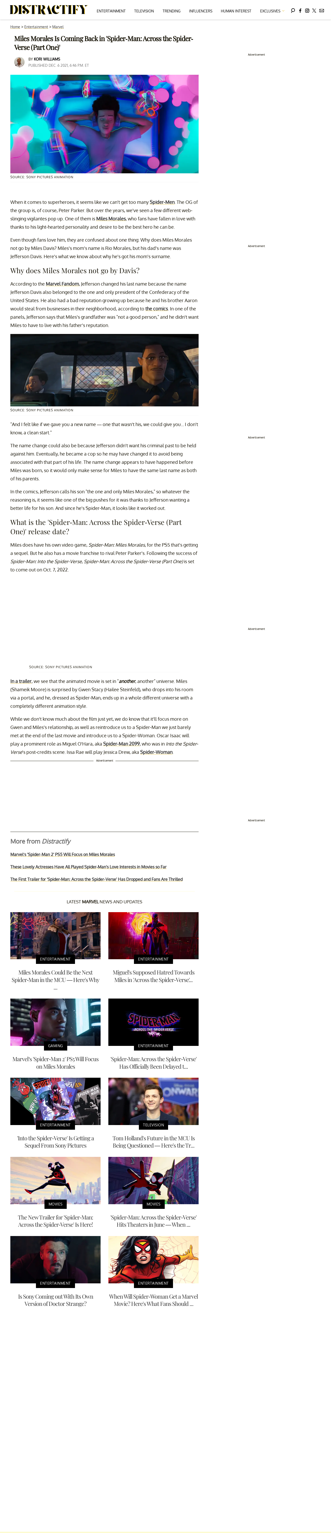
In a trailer (21, 681)
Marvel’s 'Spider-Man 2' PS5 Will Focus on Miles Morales (62, 854)
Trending (171, 11)
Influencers (200, 11)
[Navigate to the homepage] (49, 9)
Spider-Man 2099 (121, 744)
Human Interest (236, 11)
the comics (156, 308)
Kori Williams (47, 59)
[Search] (293, 9)
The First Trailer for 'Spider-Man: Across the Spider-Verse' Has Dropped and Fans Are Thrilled (96, 879)
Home (15, 27)
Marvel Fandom (62, 284)
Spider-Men (162, 202)
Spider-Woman (156, 752)
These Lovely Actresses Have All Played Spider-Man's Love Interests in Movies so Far (88, 866)
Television (144, 11)
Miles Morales (111, 218)
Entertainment (111, 11)
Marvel (58, 27)
